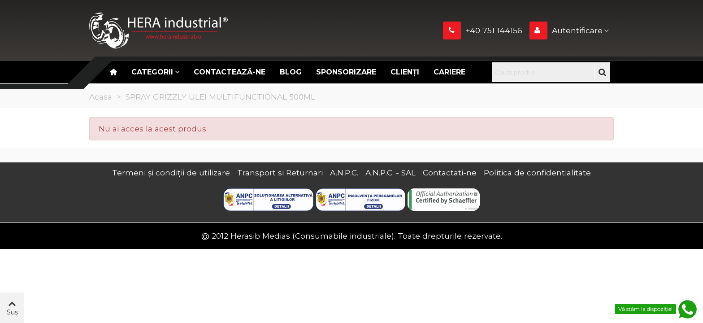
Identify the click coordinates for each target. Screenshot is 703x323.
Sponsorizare (346, 72)
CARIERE (449, 72)
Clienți (405, 72)
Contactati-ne (450, 172)
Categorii (152, 72)
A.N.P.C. (344, 172)
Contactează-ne (229, 72)
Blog (291, 72)
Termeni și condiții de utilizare (171, 172)
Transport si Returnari (280, 172)
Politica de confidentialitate (537, 172)
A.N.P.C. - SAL (390, 172)
